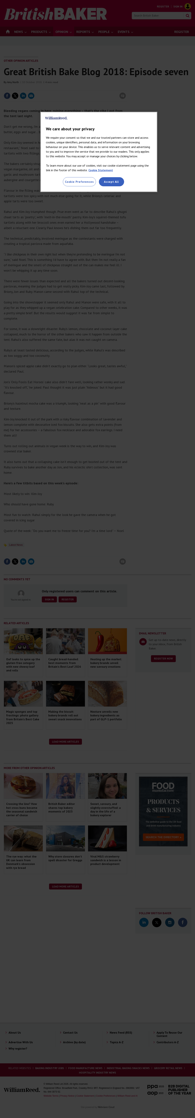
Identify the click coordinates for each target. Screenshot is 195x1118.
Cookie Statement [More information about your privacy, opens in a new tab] (100, 170)
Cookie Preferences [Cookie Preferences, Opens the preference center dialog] (79, 182)
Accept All (111, 182)
